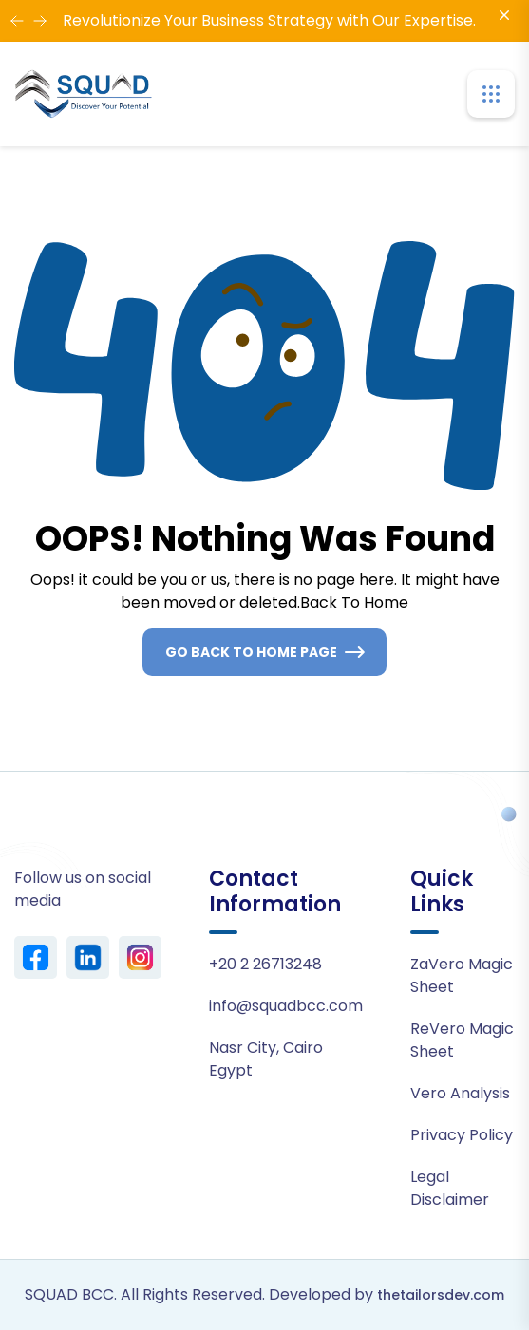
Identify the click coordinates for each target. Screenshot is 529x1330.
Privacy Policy (461, 1135)
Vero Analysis (460, 1093)
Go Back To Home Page (251, 652)
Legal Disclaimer (449, 1188)
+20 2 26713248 (265, 964)
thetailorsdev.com (440, 1294)
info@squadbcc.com (286, 1006)
